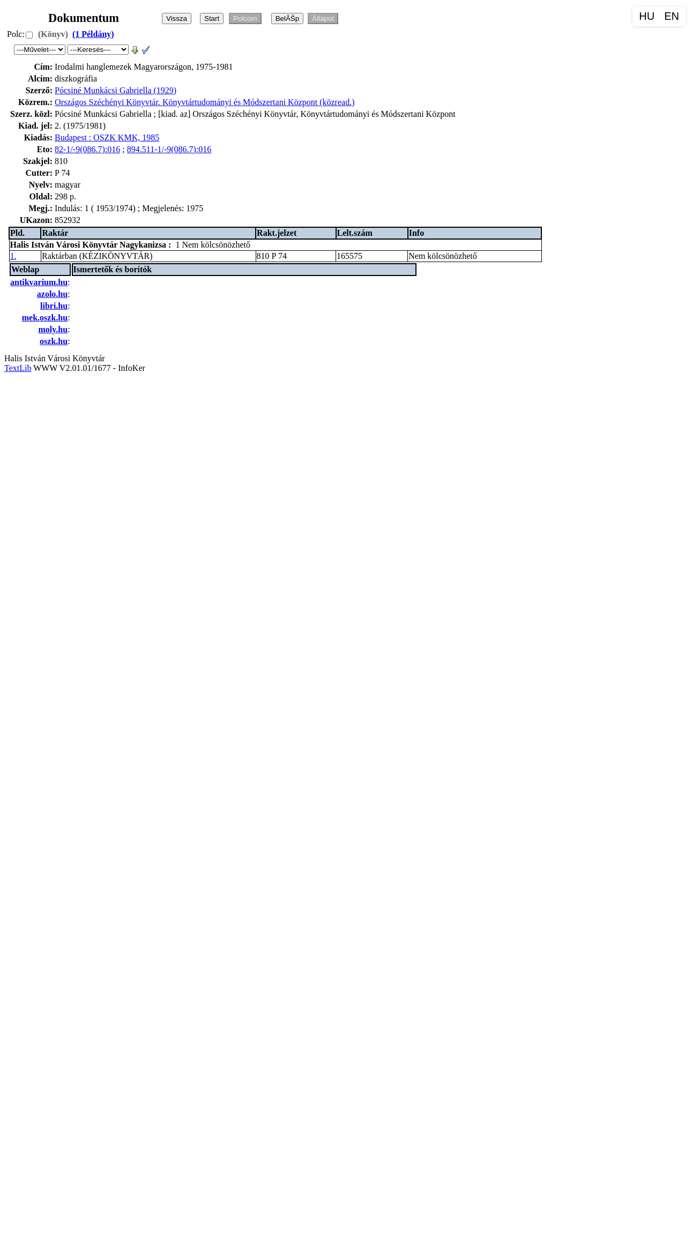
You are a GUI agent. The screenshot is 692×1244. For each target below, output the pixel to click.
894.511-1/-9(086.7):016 (169, 149)
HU (646, 16)
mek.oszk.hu (45, 317)
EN (671, 16)
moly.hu (53, 329)
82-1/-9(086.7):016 (87, 149)
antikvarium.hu (39, 282)
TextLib (17, 368)
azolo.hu (52, 294)
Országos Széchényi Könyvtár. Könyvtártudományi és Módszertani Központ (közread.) (204, 102)
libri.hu (54, 305)
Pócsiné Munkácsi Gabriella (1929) (115, 90)
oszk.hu (54, 341)
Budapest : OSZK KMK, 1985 (107, 137)
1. (13, 255)
